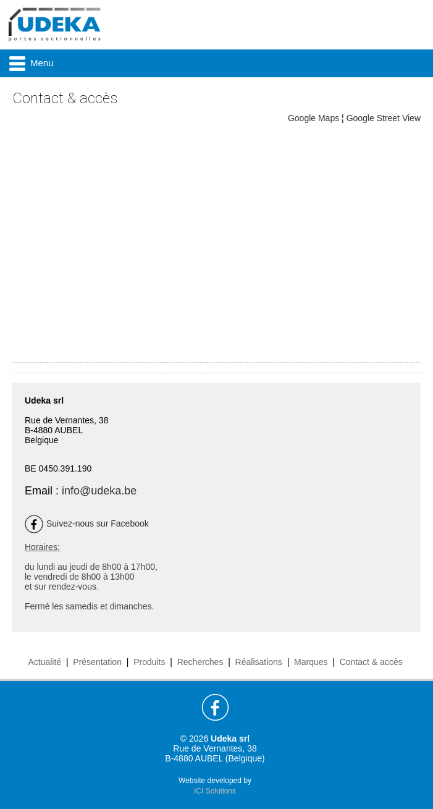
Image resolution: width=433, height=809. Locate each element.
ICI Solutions (215, 791)
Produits (149, 662)
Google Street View (384, 118)
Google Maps (313, 118)
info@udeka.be (99, 491)
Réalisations (258, 662)
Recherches (200, 662)
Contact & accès (371, 662)
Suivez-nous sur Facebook (87, 523)
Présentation (97, 662)
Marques (310, 662)
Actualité (44, 662)
